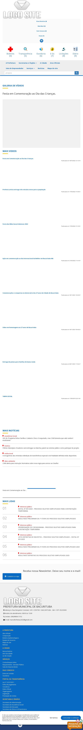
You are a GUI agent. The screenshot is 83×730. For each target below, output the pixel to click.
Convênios (6, 687)
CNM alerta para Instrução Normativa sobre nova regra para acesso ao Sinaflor (30, 463)
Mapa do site (53, 68)
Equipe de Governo (9, 640)
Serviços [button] (31, 68)
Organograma (7, 691)
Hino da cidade (7, 654)
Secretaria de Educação (10, 707)
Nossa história (7, 651)
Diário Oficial (7, 689)
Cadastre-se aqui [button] (12, 576)
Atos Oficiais (55, 63)
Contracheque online (9, 662)
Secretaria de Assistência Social (13, 705)
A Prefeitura (10, 63)
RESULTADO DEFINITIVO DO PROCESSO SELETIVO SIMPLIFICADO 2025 (43, 555)
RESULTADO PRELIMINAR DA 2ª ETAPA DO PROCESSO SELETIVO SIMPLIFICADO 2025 (49, 547)
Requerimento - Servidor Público (13, 665)
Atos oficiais (6, 633)
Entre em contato (8, 673)
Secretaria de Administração (12, 702)
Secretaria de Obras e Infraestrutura (15, 709)
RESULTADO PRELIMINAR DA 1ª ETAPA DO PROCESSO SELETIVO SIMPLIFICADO (47, 519)
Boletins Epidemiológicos (11, 638)
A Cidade (43, 63)
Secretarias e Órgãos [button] (28, 63)
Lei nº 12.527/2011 (8, 682)
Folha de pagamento (9, 685)
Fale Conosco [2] (41, 31)
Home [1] (41, 36)
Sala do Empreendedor (14, 68)
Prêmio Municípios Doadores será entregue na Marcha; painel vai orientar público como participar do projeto (41, 448)
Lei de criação (7, 656)
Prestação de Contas (9, 696)
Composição (7, 636)
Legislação (6, 694)
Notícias (41, 68)
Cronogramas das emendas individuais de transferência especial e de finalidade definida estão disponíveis (40, 456)
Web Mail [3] (41, 26)
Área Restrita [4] (41, 21)
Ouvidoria (6, 676)
